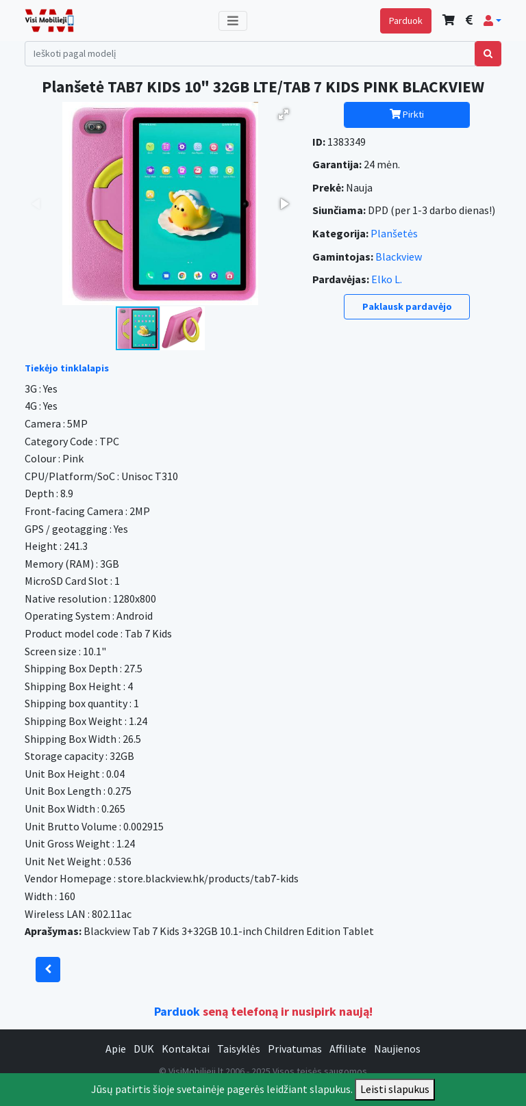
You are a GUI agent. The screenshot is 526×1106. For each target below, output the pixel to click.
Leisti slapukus (394, 1089)
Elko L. (386, 279)
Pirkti (407, 114)
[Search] (250, 53)
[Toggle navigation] (232, 21)
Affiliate (347, 1048)
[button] (492, 20)
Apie (115, 1048)
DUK (144, 1048)
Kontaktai (186, 1048)
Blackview (398, 256)
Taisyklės (238, 1048)
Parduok (406, 20)
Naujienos (397, 1048)
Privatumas (295, 1048)
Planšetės (394, 233)
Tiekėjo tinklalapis (67, 368)
